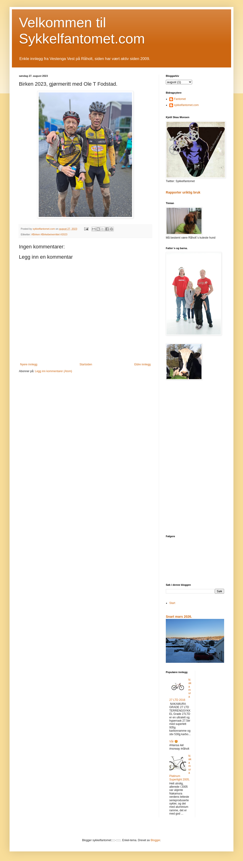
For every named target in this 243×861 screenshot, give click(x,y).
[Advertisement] (195, 458)
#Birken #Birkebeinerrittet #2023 (49, 234)
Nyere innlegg (28, 364)
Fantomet (180, 99)
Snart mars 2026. (179, 616)
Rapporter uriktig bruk (183, 192)
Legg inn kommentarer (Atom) (53, 371)
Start (172, 603)
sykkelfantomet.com (186, 105)
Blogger (155, 840)
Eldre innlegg (142, 364)
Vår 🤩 (173, 741)
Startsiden (86, 364)
